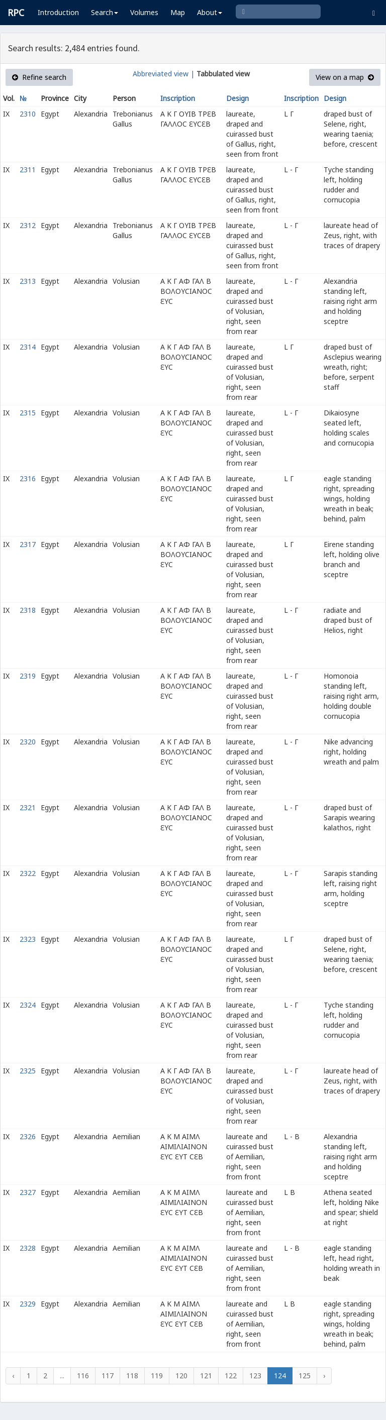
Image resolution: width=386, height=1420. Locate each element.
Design (237, 98)
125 (305, 1375)
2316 (28, 478)
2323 (28, 939)
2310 (28, 114)
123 (255, 1375)
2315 (28, 412)
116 (83, 1375)
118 (132, 1375)
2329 (28, 1303)
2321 (28, 807)
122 (231, 1375)
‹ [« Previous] (13, 1375)
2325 (28, 1070)
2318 (28, 610)
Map (177, 12)
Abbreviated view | (164, 73)
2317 (28, 544)
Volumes (144, 12)
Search (104, 12)
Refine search (39, 77)
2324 (28, 1005)
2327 (28, 1192)
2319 (28, 676)
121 (206, 1375)
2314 (28, 347)
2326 (28, 1136)
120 (181, 1375)
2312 (28, 225)
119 (157, 1375)
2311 (28, 169)
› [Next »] (324, 1375)
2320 (28, 741)
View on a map (345, 77)
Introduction (58, 12)
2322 (28, 873)
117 (108, 1375)
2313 (28, 281)
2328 (28, 1248)
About (209, 12)
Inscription (177, 98)
